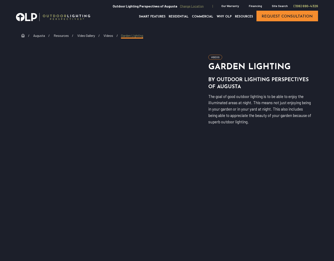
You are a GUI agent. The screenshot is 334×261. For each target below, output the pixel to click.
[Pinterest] (303, 221)
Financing (255, 6)
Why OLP (161, 213)
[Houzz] (320, 210)
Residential (200, 201)
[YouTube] (297, 210)
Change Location (192, 6)
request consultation (287, 16)
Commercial (239, 201)
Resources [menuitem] (244, 16)
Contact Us (200, 213)
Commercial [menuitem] (202, 16)
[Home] (53, 17)
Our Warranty (230, 6)
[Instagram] (309, 210)
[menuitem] (14, 253)
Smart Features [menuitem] (152, 16)
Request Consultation (87, 215)
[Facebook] (286, 210)
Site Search (280, 6)
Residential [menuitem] (179, 16)
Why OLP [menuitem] (224, 16)
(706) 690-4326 (306, 6)
